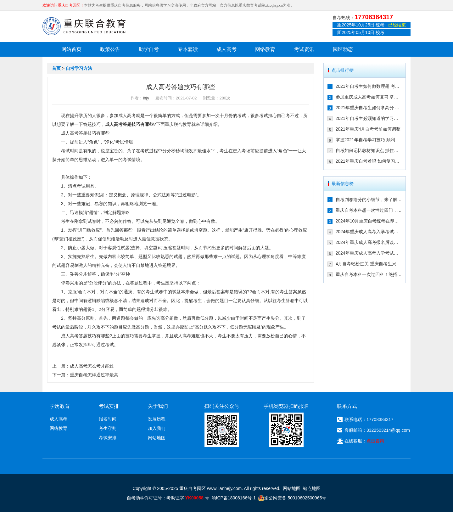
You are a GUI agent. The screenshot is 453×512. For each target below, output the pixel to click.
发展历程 (156, 418)
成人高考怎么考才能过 (92, 366)
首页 (56, 68)
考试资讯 (304, 49)
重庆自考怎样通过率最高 (94, 374)
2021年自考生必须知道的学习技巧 (369, 118)
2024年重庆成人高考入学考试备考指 (369, 231)
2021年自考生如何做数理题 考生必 (369, 86)
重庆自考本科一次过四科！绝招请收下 (369, 274)
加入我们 (156, 428)
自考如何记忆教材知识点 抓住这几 (369, 150)
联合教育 (182, 124)
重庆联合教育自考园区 (84, 26)
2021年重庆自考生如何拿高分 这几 (369, 107)
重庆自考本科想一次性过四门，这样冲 (369, 210)
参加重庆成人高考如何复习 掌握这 (369, 96)
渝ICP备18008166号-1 (234, 497)
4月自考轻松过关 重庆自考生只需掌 (369, 263)
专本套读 (188, 49)
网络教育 (265, 49)
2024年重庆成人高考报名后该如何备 (369, 242)
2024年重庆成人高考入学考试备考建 (369, 253)
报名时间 (107, 418)
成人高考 (226, 49)
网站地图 (156, 437)
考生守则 (107, 428)
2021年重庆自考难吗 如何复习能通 (369, 161)
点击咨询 (375, 440)
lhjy (146, 98)
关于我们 (158, 406)
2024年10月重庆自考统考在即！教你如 (369, 220)
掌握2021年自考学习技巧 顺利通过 (369, 139)
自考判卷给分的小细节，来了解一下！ (369, 199)
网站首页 (71, 49)
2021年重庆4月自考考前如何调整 (368, 129)
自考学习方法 (79, 68)
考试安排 (107, 437)
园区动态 (343, 49)
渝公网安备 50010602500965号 (292, 497)
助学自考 (149, 49)
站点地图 (312, 488)
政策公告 (110, 49)
